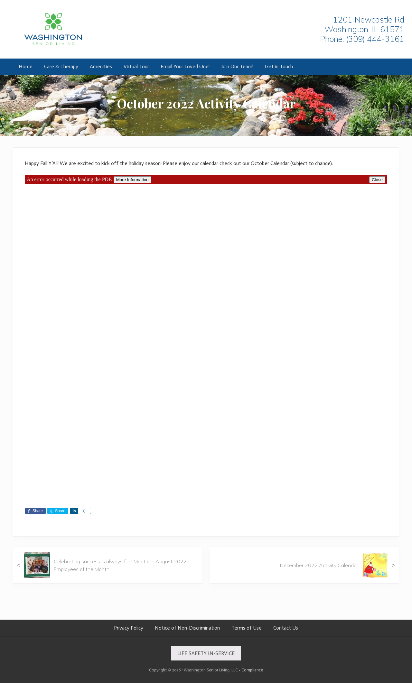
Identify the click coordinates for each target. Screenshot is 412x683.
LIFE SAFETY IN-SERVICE (206, 653)
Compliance (252, 670)
